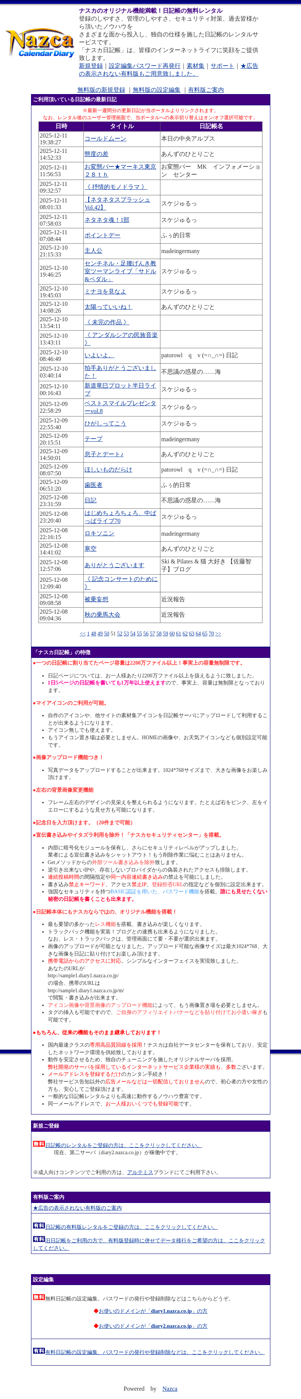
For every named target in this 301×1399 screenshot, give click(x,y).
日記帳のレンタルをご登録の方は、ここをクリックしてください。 (123, 1145)
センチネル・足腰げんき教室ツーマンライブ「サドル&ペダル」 (120, 271)
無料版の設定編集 (157, 90)
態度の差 (96, 154)
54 (132, 634)
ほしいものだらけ (108, 469)
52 (119, 634)
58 (159, 634)
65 (205, 634)
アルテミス (140, 1172)
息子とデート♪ (104, 454)
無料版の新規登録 (101, 90)
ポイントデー (102, 235)
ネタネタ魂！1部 (107, 220)
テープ (93, 439)
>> (218, 634)
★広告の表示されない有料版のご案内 (77, 1208)
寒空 (90, 548)
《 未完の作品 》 (107, 322)
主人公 (93, 250)
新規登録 (91, 66)
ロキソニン (99, 533)
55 (139, 634)
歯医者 (93, 485)
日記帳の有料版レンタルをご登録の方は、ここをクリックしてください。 (131, 1227)
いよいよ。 (99, 355)
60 (172, 634)
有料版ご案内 (206, 90)
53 (126, 634)
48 (93, 634)
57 (152, 634)
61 (178, 634)
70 (211, 634)
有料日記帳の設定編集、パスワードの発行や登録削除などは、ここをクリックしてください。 (155, 1352)
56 (145, 634)
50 (106, 634)
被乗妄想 (96, 599)
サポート (222, 66)
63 (191, 634)
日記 (90, 500)
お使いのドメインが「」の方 (153, 1311)
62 (185, 634)
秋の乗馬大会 (102, 614)
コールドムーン (105, 138)
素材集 (196, 66)
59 (165, 634)
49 (100, 634)
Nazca (170, 1389)
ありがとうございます (114, 565)
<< (83, 634)
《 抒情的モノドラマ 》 (116, 187)
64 (198, 634)
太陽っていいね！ (108, 307)
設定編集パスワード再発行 (145, 66)
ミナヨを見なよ (105, 291)
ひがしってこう (105, 423)
